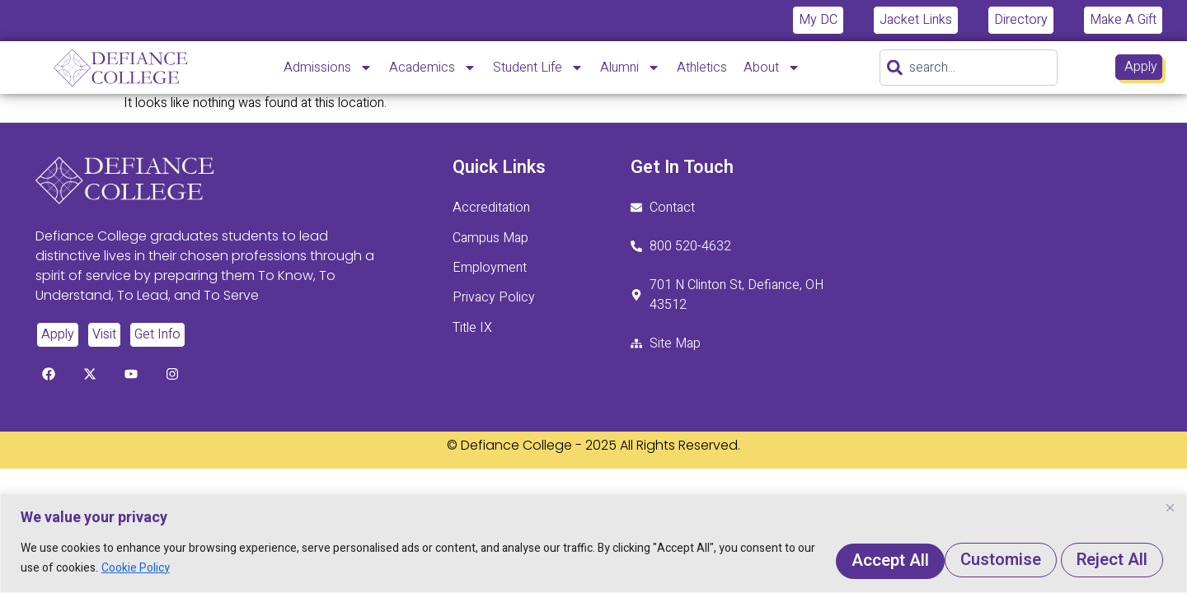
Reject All (969, 558)
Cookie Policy (213, 568)
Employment (490, 268)
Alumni (630, 67)
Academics (432, 67)
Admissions (328, 67)
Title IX (472, 327)
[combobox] (969, 67)
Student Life (538, 67)
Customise (832, 558)
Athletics (702, 67)
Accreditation (491, 208)
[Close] (1170, 509)
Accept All (1102, 558)
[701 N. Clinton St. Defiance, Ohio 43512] (943, 258)
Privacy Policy (494, 297)
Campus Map (490, 238)
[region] (593, 544)
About (772, 67)
